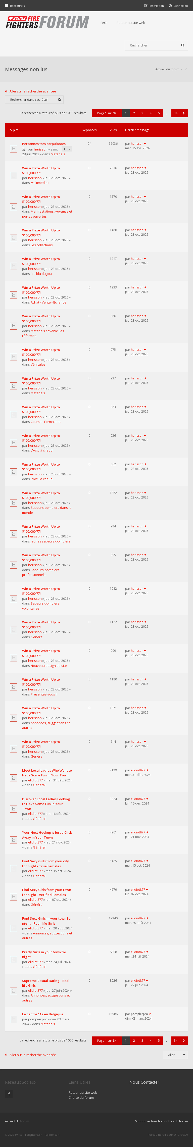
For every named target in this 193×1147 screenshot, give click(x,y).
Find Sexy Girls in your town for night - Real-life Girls (47, 921)
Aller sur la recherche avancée (33, 91)
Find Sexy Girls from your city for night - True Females (45, 863)
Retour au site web (131, 22)
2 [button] (134, 113)
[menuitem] (178, 6)
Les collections (42, 245)
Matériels (58, 154)
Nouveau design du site (49, 665)
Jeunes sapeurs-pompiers (50, 541)
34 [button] (175, 113)
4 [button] (151, 113)
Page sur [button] (106, 113)
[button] (184, 113)
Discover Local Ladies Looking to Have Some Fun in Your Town (46, 804)
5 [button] (159, 113)
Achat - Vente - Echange (48, 302)
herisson (40, 149)
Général (37, 637)
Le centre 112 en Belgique (42, 1014)
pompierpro (37, 1019)
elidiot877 (35, 780)
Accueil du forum (167, 69)
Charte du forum (81, 1097)
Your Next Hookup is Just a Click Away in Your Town (47, 835)
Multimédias (40, 182)
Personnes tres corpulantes (44, 143)
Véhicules (38, 364)
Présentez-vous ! (44, 694)
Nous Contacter (144, 1082)
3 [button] (142, 113)
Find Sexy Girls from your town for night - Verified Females (46, 892)
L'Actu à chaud (42, 450)
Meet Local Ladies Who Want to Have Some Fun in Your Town (47, 773)
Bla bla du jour (42, 273)
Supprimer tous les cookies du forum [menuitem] (161, 1121)
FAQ (104, 22)
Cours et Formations (46, 421)
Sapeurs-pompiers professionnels (40, 572)
